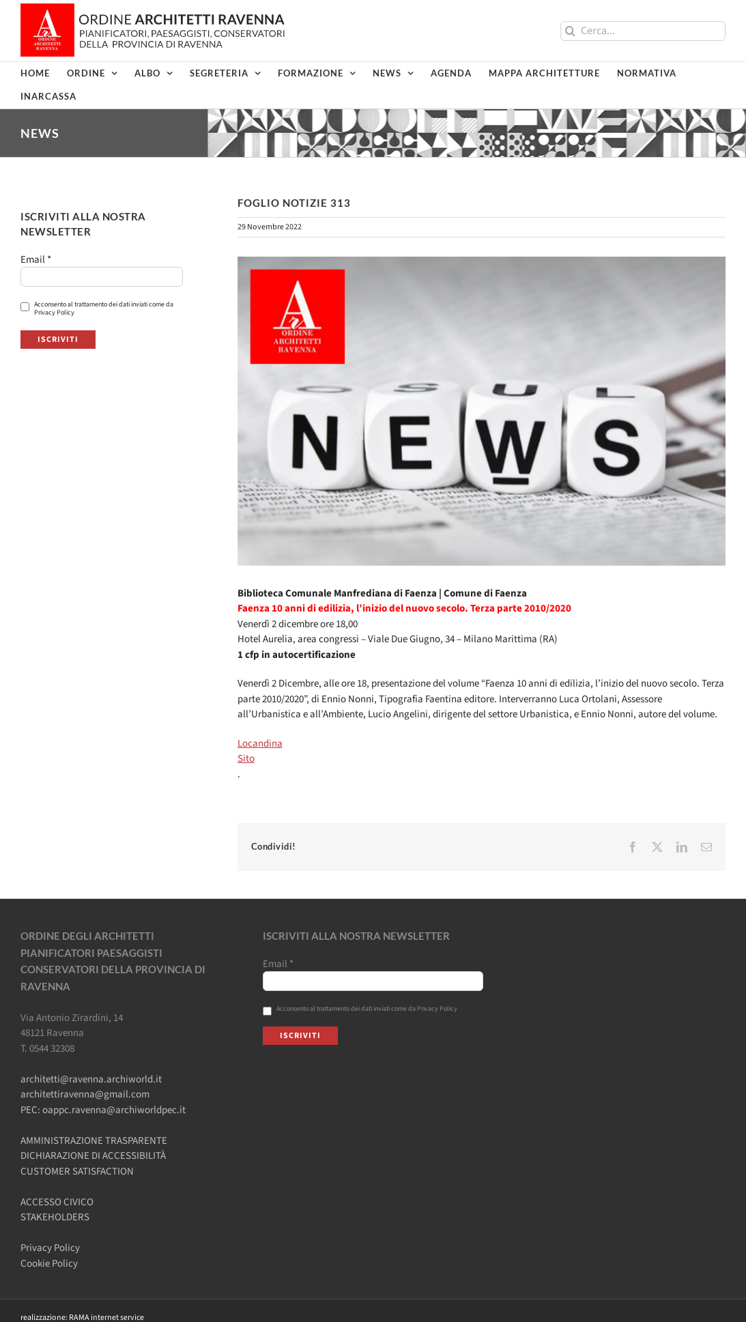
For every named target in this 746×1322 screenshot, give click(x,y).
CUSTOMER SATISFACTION (77, 1171)
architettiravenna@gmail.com (84, 1094)
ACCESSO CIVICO (57, 1202)
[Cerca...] (643, 31)
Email (35, 260)
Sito (246, 758)
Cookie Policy (49, 1263)
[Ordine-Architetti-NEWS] (482, 411)
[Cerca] (570, 31)
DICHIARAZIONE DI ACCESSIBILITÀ (93, 1156)
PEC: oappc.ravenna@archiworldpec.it (103, 1110)
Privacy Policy (50, 1248)
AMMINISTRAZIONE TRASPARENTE (93, 1141)
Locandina (260, 743)
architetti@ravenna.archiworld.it (91, 1079)
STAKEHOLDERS (54, 1217)
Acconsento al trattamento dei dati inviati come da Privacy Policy (96, 308)
